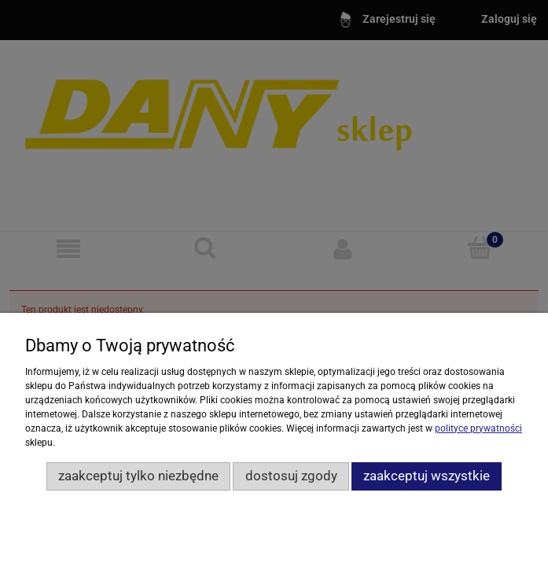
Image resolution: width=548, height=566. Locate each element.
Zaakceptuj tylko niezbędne (138, 475)
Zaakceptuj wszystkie (426, 475)
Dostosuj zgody (291, 475)
